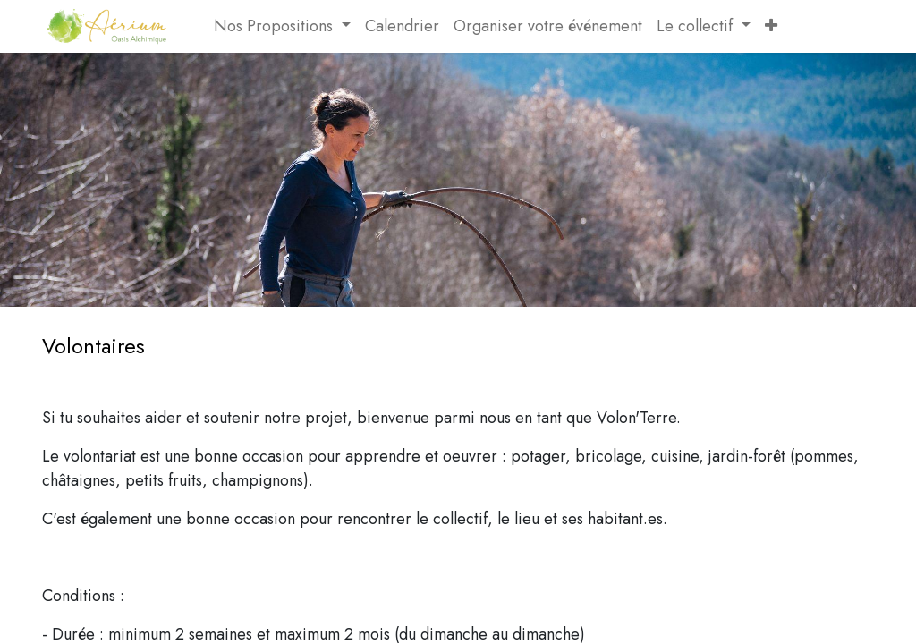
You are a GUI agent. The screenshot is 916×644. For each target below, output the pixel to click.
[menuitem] (199, 26)
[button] (771, 26)
